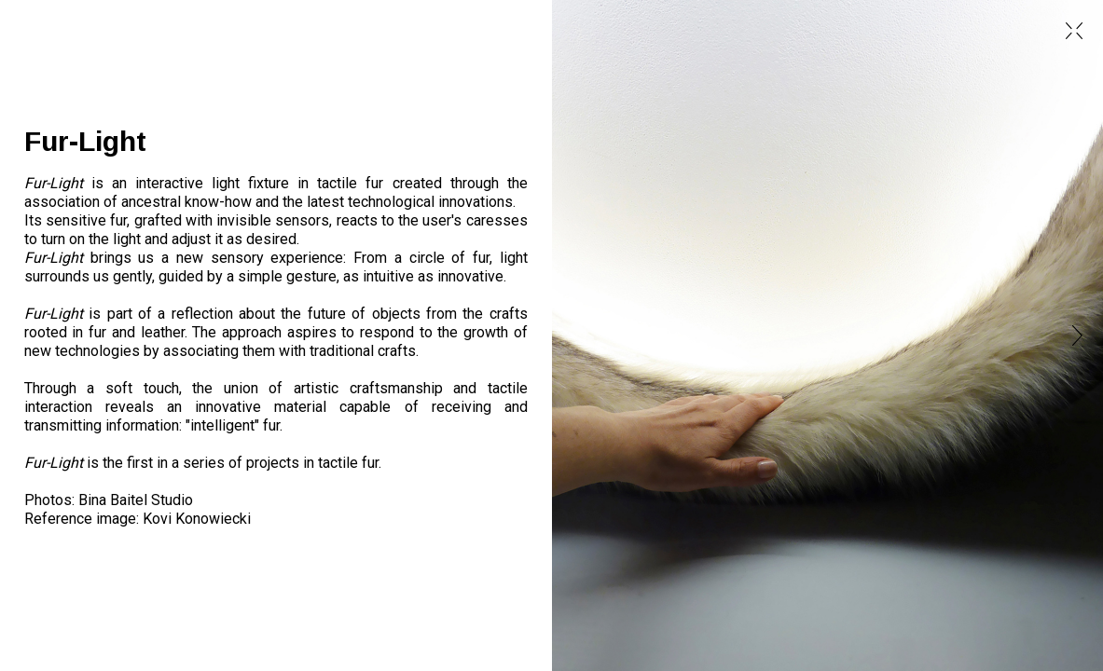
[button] (1069, 335)
